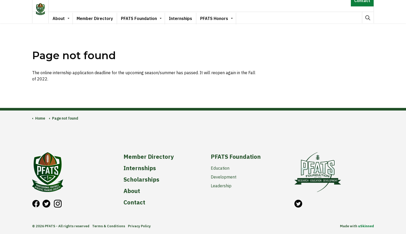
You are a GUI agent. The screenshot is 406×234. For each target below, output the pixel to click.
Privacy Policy (139, 226)
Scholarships (141, 179)
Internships (186, 17)
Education (220, 168)
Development (223, 177)
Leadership (221, 185)
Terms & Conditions (108, 226)
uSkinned (366, 226)
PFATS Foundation (145, 17)
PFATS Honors (220, 17)
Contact (362, 5)
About (65, 17)
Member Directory (101, 17)
